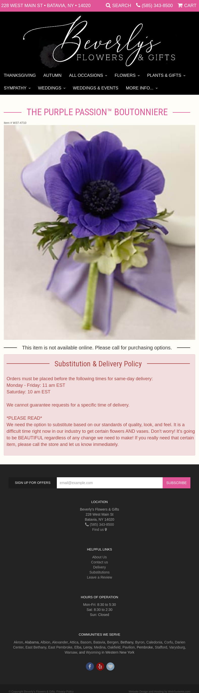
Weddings (49, 88)
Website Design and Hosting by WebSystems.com (159, 691)
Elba (77, 647)
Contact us (99, 562)
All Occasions (86, 75)
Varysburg (177, 647)
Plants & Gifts (164, 75)
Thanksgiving (20, 75)
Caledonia (154, 642)
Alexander (60, 642)
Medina (100, 647)
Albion (45, 642)
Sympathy (15, 88)
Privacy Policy (64, 691)
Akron (18, 642)
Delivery (99, 567)
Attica (73, 642)
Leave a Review (99, 577)
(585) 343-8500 (157, 5)
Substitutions (99, 572)
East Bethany (36, 647)
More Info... (139, 88)
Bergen (112, 642)
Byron (139, 642)
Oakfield (114, 647)
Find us (99, 530)
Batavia (99, 642)
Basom (85, 642)
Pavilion (128, 647)
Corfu (168, 642)
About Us (99, 557)
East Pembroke (60, 647)
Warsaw (71, 652)
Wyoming (93, 652)
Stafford (161, 647)
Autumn (52, 75)
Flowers (125, 75)
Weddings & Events (95, 88)
